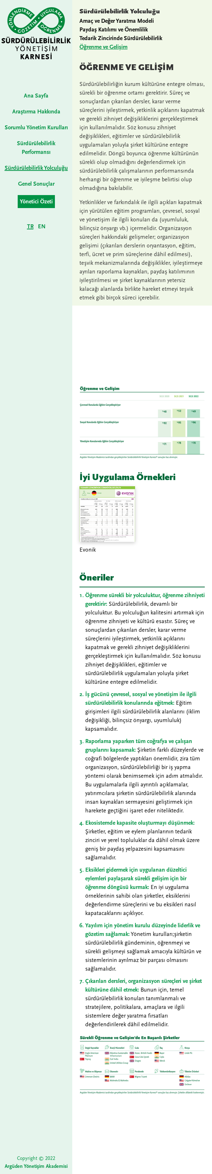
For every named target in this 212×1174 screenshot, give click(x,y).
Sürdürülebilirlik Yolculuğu (36, 168)
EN (42, 226)
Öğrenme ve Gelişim (103, 47)
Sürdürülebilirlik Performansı (36, 147)
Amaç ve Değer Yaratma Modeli (116, 21)
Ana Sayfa (36, 95)
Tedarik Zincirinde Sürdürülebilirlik (120, 38)
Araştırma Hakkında (36, 111)
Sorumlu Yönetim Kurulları (36, 127)
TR (30, 226)
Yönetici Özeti (36, 201)
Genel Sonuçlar (36, 184)
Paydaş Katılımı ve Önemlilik (113, 29)
